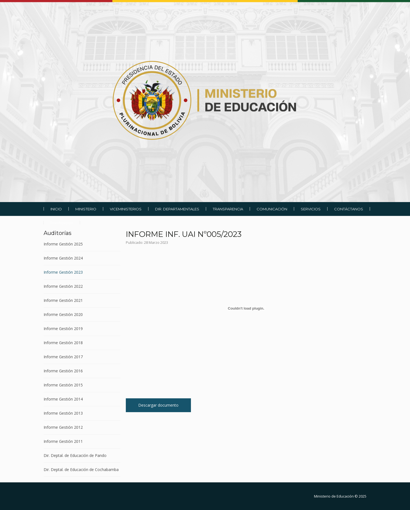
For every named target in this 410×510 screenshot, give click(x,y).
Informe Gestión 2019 (63, 328)
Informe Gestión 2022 (63, 286)
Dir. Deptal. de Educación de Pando (75, 455)
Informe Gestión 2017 (63, 356)
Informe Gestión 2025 (63, 244)
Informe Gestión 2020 (63, 314)
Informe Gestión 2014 (63, 399)
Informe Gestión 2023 (63, 272)
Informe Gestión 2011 (63, 441)
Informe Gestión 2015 (63, 385)
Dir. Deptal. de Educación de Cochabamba (81, 469)
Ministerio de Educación (334, 496)
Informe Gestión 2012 (63, 427)
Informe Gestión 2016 (63, 370)
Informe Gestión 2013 (63, 413)
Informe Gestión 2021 (63, 300)
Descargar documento (158, 405)
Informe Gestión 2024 (63, 258)
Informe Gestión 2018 (63, 342)
